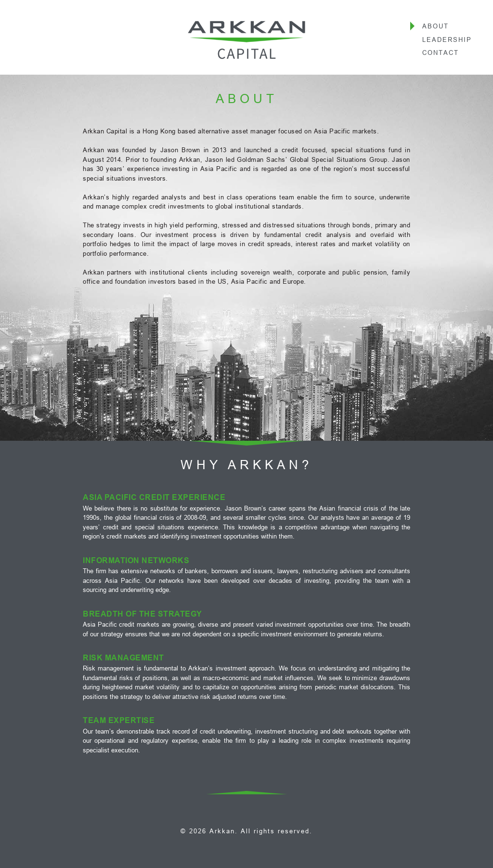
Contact (440, 52)
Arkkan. (223, 831)
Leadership (447, 39)
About (435, 26)
